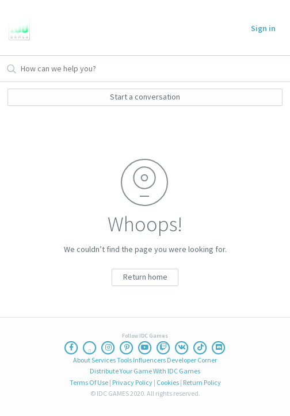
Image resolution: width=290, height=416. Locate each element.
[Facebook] (71, 347)
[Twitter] (89, 347)
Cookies (168, 382)
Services (103, 360)
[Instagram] (108, 347)
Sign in (263, 28)
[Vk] (181, 347)
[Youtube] (145, 347)
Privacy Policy (132, 382)
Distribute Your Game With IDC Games (145, 371)
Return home (145, 277)
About (81, 360)
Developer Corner (192, 360)
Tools (124, 360)
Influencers (149, 360)
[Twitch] (163, 347)
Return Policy (202, 382)
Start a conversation (145, 96)
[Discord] (218, 347)
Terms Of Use (89, 382)
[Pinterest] (126, 347)
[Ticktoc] (200, 347)
